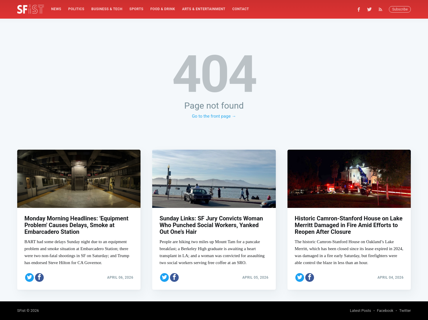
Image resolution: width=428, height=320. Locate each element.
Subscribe (400, 9)
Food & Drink (162, 9)
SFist (21, 310)
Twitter (405, 310)
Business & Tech (106, 9)
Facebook (385, 310)
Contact (240, 9)
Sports (136, 9)
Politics (76, 9)
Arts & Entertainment (203, 9)
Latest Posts (360, 310)
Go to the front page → (214, 116)
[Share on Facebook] (39, 277)
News (56, 9)
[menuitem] (56, 9)
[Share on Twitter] (29, 277)
